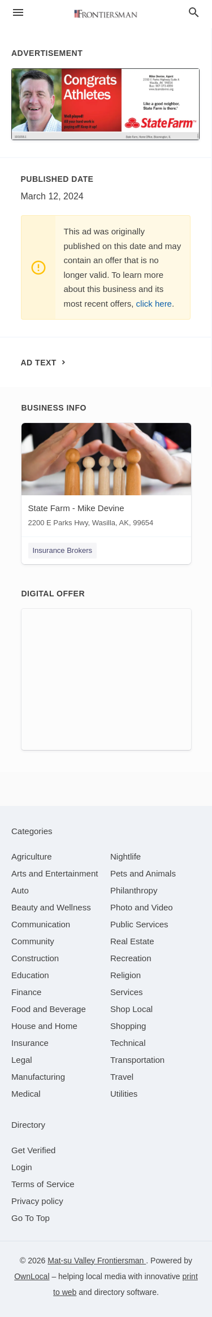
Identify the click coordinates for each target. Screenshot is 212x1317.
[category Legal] (21, 1060)
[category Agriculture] (31, 856)
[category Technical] (128, 1043)
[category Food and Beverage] (48, 1009)
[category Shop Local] (131, 1009)
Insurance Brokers (63, 550)
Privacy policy (37, 1201)
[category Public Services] (139, 924)
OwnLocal (31, 1276)
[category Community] (32, 941)
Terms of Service (43, 1184)
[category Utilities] (123, 1093)
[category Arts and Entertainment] (54, 873)
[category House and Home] (44, 1026)
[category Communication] (40, 924)
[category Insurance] (30, 1043)
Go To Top (30, 1218)
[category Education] (30, 975)
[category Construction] (35, 958)
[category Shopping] (128, 1026)
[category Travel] (121, 1076)
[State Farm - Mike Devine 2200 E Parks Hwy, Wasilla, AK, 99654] (106, 477)
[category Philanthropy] (133, 890)
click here (154, 303)
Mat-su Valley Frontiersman (96, 1260)
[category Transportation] (137, 1060)
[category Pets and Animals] (143, 873)
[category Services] (126, 992)
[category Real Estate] (132, 941)
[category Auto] (20, 890)
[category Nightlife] (125, 856)
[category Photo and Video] (141, 907)
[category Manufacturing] (38, 1076)
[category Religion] (125, 975)
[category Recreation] (131, 958)
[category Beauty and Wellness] (51, 907)
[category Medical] (26, 1093)
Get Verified (33, 1150)
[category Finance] (26, 992)
